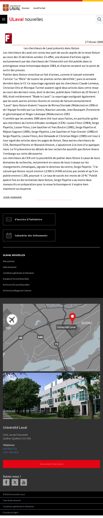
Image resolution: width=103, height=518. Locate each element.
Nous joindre (9, 261)
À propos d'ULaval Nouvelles (16, 278)
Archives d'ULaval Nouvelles (16, 284)
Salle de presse (9, 267)
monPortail (39, 8)
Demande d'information (51, 464)
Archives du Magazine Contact (17, 290)
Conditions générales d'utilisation (18, 273)
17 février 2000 (94, 42)
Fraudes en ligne (10, 512)
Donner (26, 8)
